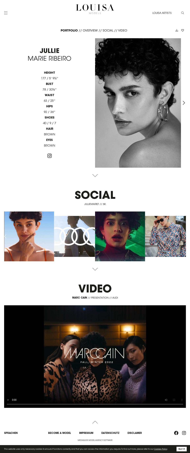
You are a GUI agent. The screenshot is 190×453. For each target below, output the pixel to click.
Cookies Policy (160, 449)
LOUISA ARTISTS (162, 13)
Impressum (86, 433)
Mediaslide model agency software (95, 440)
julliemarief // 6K (95, 204)
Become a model (59, 433)
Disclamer (134, 433)
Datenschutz (110, 433)
